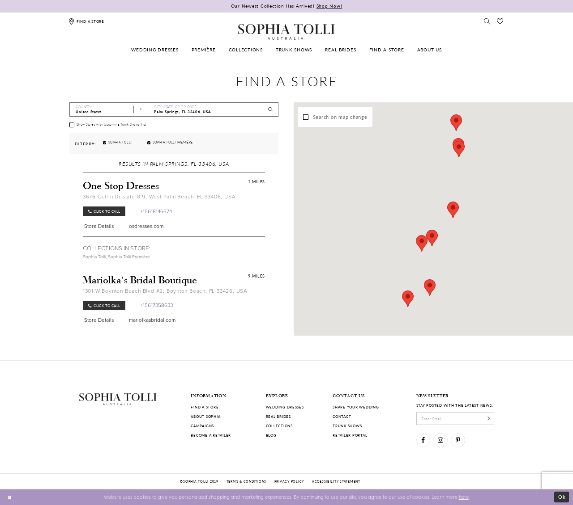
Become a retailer (211, 435)
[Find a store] (86, 21)
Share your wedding (356, 406)
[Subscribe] (488, 418)
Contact (342, 416)
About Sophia (205, 416)
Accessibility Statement (336, 481)
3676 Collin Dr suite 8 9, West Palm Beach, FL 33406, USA (159, 197)
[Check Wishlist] (500, 21)
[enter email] (455, 418)
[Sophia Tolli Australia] (286, 31)
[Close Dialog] (10, 497)
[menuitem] (155, 49)
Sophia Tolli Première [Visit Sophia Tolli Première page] (129, 256)
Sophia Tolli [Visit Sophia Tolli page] (94, 256)
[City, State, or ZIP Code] (213, 109)
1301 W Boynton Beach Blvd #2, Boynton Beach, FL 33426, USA (165, 291)
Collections (279, 425)
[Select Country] (108, 109)
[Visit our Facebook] (423, 440)
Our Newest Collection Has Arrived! (286, 6)
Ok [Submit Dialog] (562, 496)
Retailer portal (350, 435)
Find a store (204, 406)
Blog (271, 435)
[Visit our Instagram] (440, 440)
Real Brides (278, 416)
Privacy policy (289, 481)
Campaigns (202, 425)
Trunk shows (347, 425)
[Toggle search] (487, 21)
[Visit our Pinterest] (458, 440)
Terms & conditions (246, 481)
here (464, 496)
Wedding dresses (285, 406)
